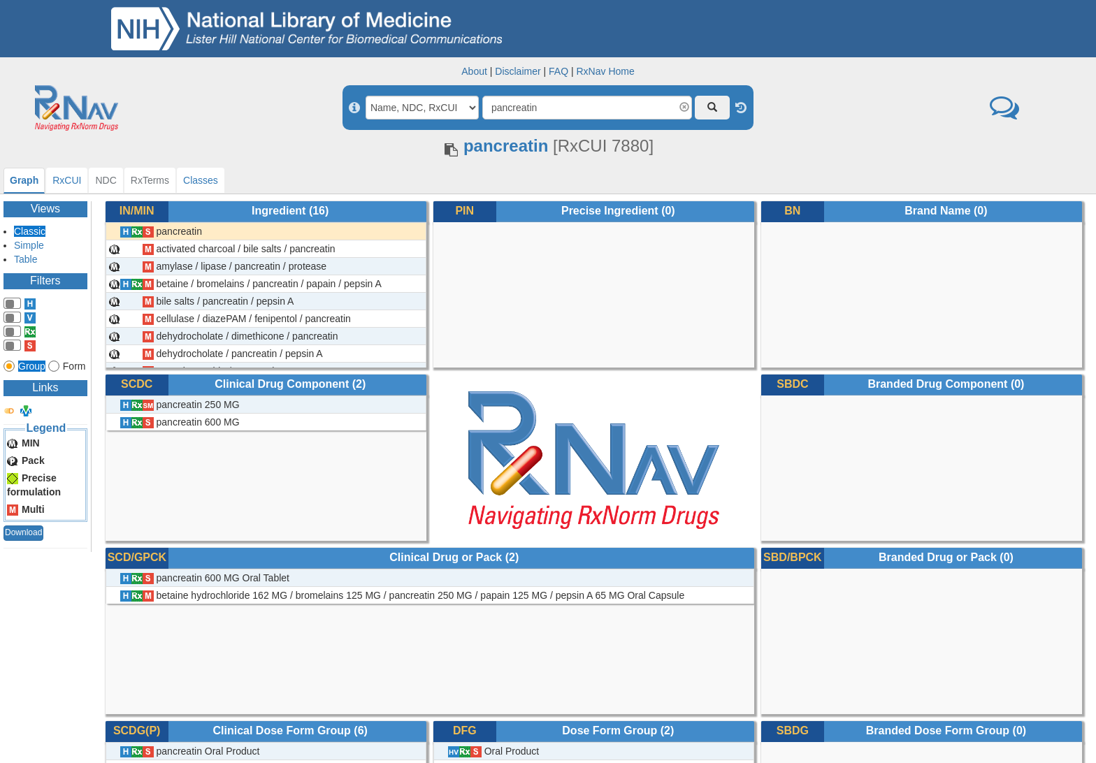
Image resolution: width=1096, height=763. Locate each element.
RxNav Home (605, 71)
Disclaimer (517, 71)
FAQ (558, 71)
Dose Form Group (609, 730)
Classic (29, 231)
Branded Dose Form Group (937, 730)
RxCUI (66, 180)
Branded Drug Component (937, 384)
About (474, 71)
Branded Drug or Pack (938, 557)
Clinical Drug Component (282, 384)
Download (23, 532)
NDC (105, 180)
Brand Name (937, 211)
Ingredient (278, 211)
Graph (24, 180)
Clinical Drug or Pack (445, 557)
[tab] (24, 181)
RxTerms (150, 180)
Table (25, 259)
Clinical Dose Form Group (282, 730)
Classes (200, 180)
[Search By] (422, 107)
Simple (29, 245)
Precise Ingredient (609, 211)
